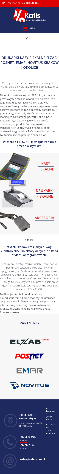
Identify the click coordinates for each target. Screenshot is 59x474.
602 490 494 (32, 2)
